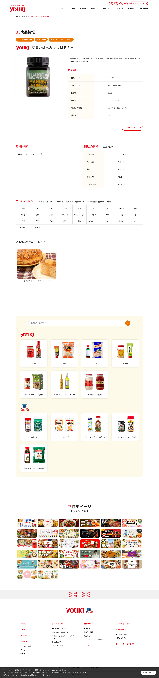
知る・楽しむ (107, 9)
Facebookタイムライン (60, 628)
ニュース (120, 9)
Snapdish (56, 642)
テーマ (22, 650)
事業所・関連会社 (90, 632)
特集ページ (94, 9)
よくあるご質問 (121, 634)
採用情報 (87, 636)
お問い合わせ (143, 9)
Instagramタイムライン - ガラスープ (63, 637)
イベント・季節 (25, 646)
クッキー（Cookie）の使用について (26, 675)
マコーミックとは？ (124, 624)
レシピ (73, 9)
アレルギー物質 (57, 646)
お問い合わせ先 (121, 638)
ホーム (63, 9)
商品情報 (83, 9)
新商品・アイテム (26, 654)
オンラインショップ (125, 644)
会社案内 (87, 628)
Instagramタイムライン (60, 632)
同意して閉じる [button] (148, 672)
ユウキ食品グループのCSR (93, 640)
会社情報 (131, 9)
